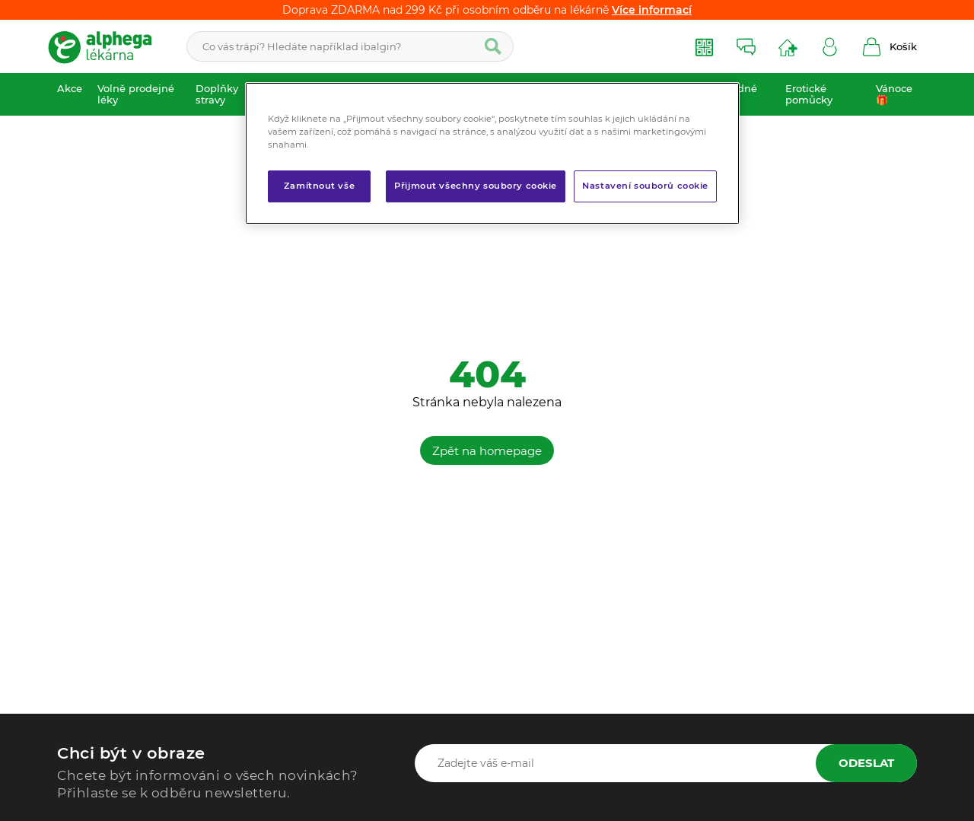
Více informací (652, 10)
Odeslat (866, 763)
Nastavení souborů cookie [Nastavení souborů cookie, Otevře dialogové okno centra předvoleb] (645, 185)
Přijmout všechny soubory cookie (475, 185)
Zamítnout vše (319, 185)
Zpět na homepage (487, 451)
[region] (492, 153)
